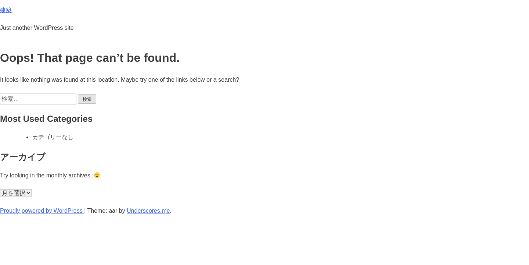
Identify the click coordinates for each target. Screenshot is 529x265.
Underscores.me (148, 211)
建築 (6, 10)
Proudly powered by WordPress (42, 211)
